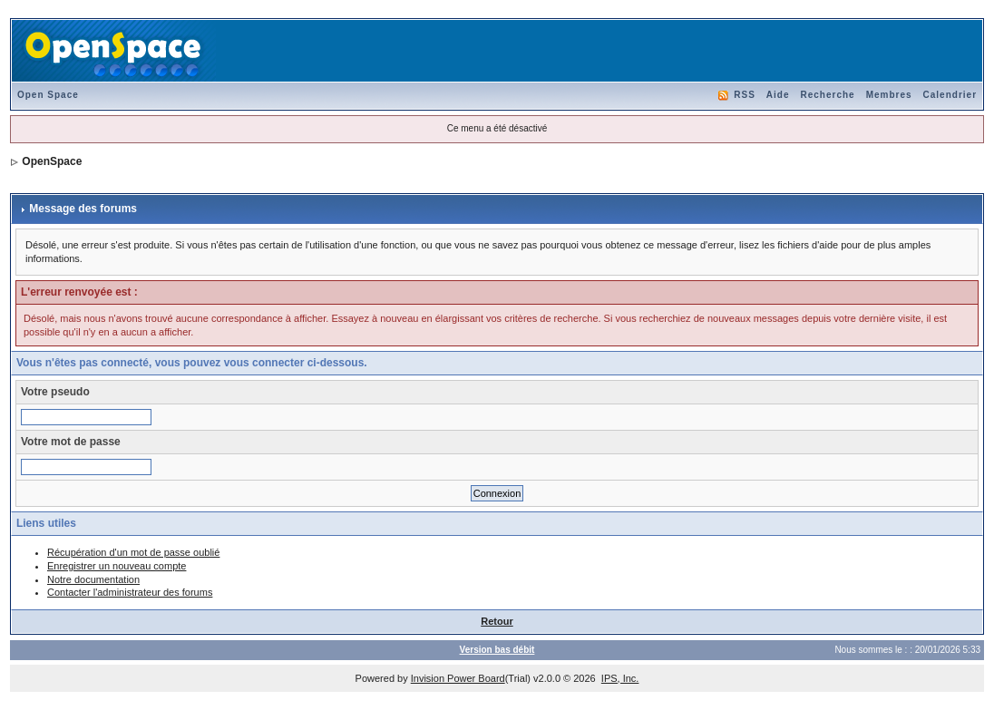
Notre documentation (93, 579)
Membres (889, 95)
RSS (744, 95)
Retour (496, 621)
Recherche (828, 95)
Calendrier (950, 95)
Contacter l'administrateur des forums (129, 592)
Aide (778, 95)
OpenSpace (52, 161)
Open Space (48, 95)
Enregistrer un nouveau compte (116, 565)
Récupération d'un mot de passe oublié (133, 552)
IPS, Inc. (620, 678)
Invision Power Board (458, 678)
